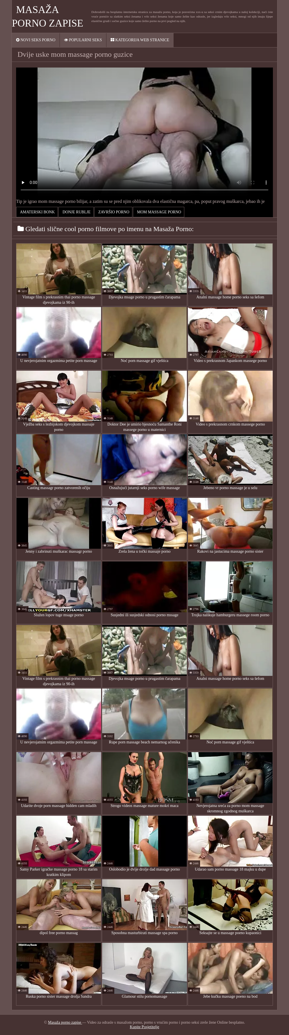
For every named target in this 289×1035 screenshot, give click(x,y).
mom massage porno (158, 212)
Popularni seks (83, 40)
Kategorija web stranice (140, 40)
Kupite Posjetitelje (144, 1027)
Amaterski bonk (37, 212)
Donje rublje (76, 212)
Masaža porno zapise (65, 1022)
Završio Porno (113, 212)
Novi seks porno (35, 40)
